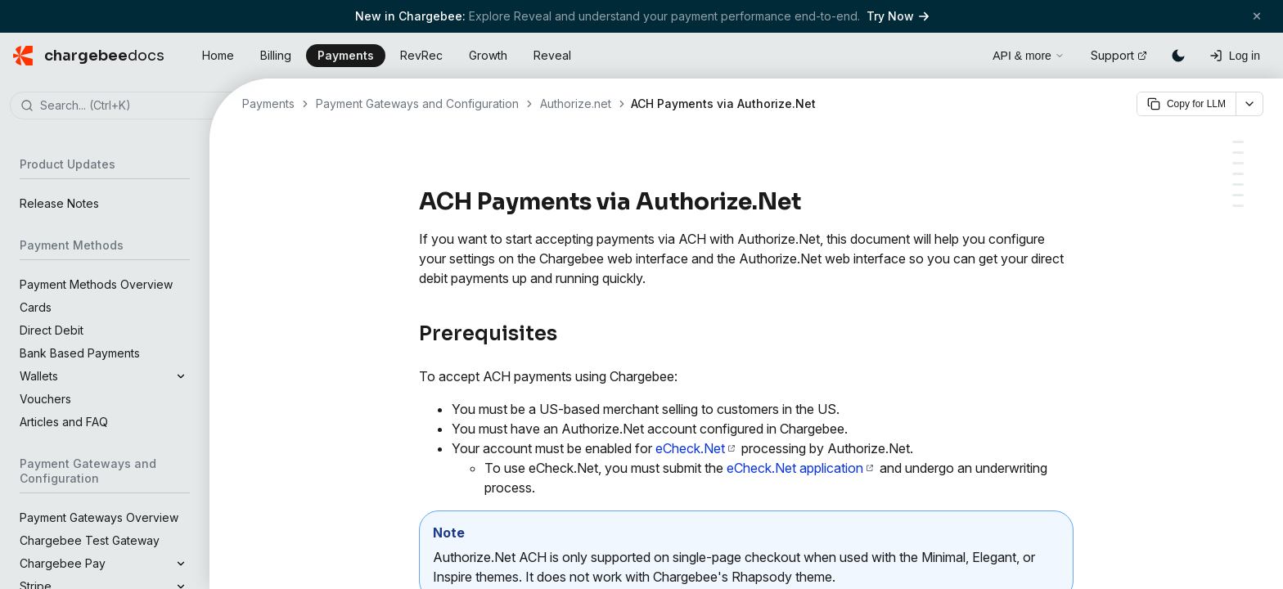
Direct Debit (51, 330)
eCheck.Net (695, 448)
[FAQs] (1238, 206)
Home (218, 55)
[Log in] (1235, 55)
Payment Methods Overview (96, 284)
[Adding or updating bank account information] (1238, 174)
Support (1119, 55)
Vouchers (45, 399)
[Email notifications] (1238, 184)
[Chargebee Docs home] (88, 55)
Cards (36, 307)
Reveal (552, 55)
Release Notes (59, 203)
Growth (488, 55)
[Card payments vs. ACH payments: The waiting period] (1238, 195)
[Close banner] (1257, 16)
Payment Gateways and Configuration (417, 103)
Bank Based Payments (80, 353)
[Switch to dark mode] (1178, 55)
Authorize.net (575, 103)
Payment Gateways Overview (99, 517)
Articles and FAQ (64, 422)
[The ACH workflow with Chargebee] (1238, 163)
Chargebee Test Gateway (90, 540)
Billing (275, 55)
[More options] (1249, 103)
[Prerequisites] (1238, 142)
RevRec (421, 55)
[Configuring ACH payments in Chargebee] (1238, 152)
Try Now (898, 16)
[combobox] (129, 106)
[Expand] (181, 376)
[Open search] (961, 53)
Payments (345, 55)
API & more (1029, 55)
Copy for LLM (1186, 103)
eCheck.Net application (800, 468)
